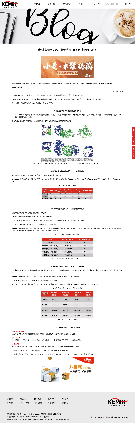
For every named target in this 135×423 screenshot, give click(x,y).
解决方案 (51, 4)
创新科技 (51, 403)
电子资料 (51, 399)
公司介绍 (65, 403)
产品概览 (67, 4)
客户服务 (10, 403)
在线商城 (97, 4)
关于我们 (36, 4)
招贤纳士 (23, 399)
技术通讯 (37, 399)
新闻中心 (82, 4)
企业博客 (10, 399)
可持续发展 (38, 403)
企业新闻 (65, 399)
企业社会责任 (25, 403)
